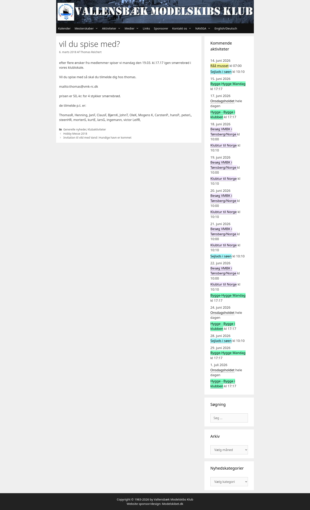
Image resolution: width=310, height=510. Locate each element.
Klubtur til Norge (223, 145)
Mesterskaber (87, 28)
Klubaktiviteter (97, 129)
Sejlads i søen (221, 71)
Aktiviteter (112, 28)
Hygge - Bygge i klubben (222, 114)
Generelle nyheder (74, 129)
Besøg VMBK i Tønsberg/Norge (223, 271)
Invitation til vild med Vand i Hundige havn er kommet (97, 137)
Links (146, 28)
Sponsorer (161, 28)
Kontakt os (182, 28)
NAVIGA (204, 28)
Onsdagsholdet (222, 101)
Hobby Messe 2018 (75, 133)
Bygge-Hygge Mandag (228, 83)
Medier (133, 28)
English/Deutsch (226, 28)
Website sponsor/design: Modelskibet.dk (155, 504)
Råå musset (219, 65)
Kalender (64, 28)
